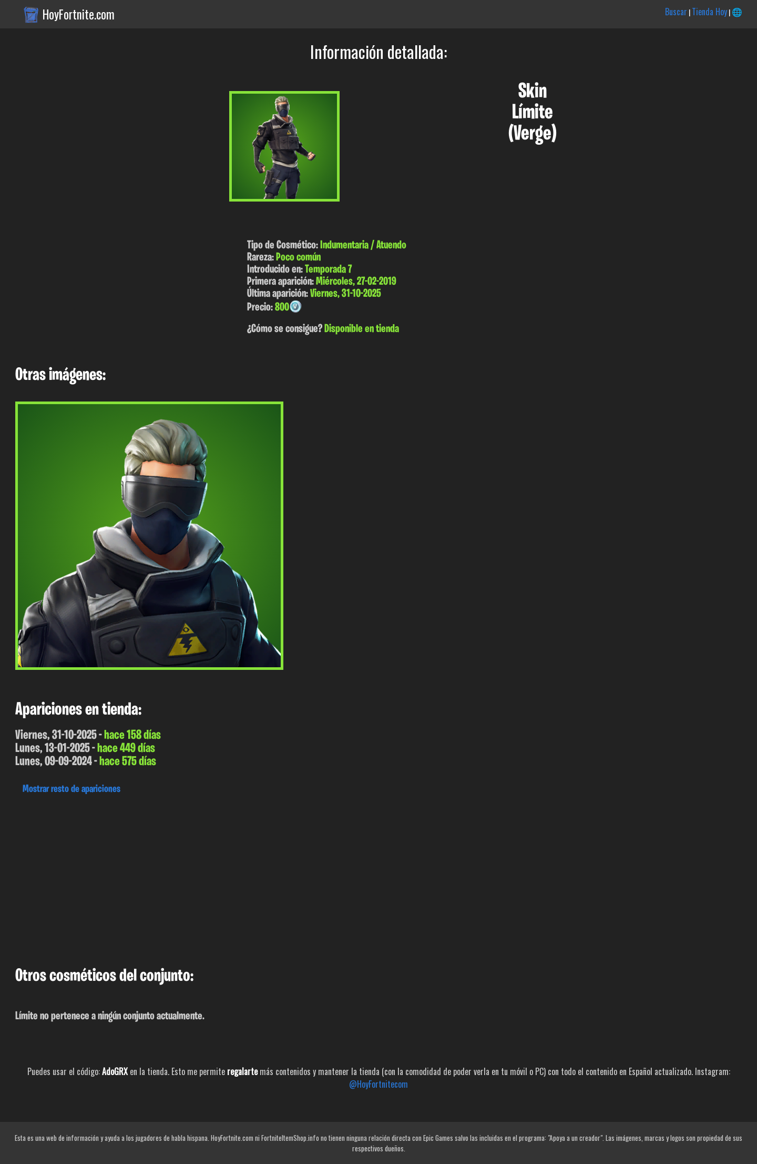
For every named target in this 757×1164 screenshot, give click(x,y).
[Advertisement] (315, 877)
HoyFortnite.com (79, 14)
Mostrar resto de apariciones (71, 789)
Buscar (676, 11)
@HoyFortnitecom (378, 1084)
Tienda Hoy (709, 11)
